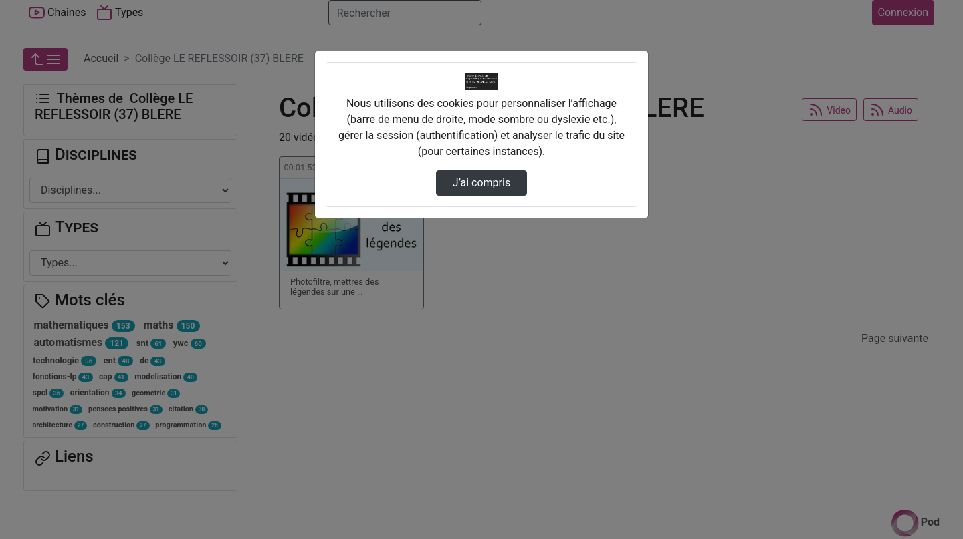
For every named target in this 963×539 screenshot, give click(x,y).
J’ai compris (481, 182)
